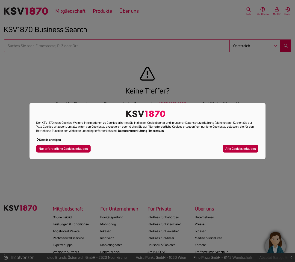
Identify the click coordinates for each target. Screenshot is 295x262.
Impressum (156, 131)
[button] (48, 140)
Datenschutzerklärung (132, 131)
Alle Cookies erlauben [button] (240, 149)
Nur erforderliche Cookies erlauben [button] (63, 149)
